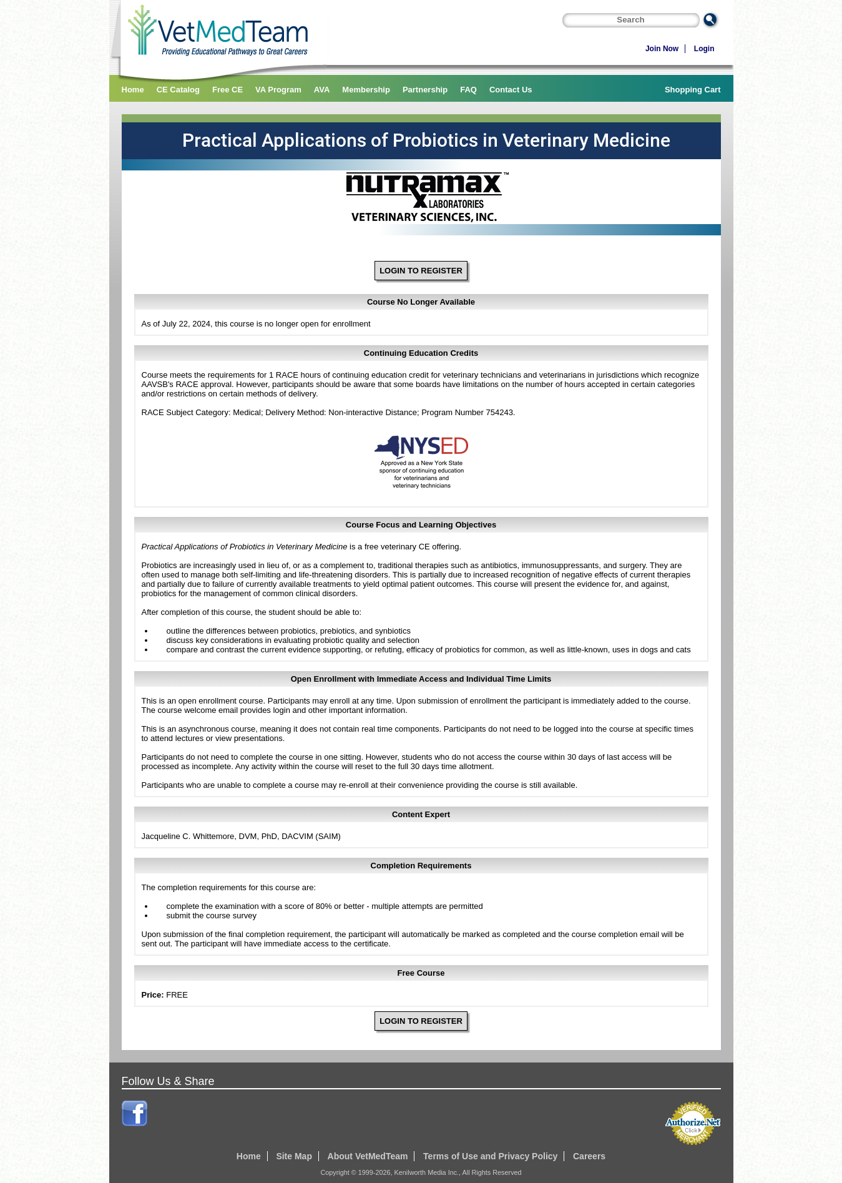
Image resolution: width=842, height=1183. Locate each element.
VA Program (278, 89)
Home (133, 89)
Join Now (661, 48)
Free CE (227, 89)
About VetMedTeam (368, 1156)
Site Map (294, 1156)
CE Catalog (178, 89)
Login (704, 48)
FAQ (468, 89)
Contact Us (510, 89)
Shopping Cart (693, 89)
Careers (589, 1156)
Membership (366, 89)
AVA (322, 89)
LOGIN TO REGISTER (421, 270)
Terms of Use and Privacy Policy (490, 1156)
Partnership (425, 89)
